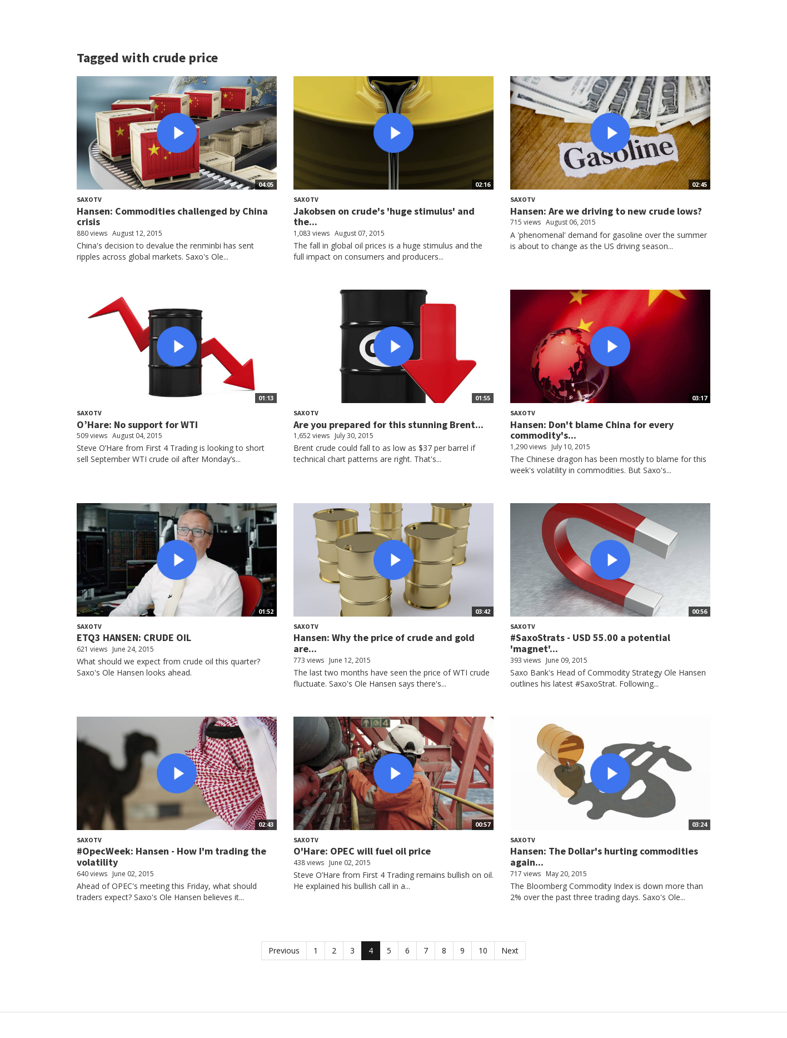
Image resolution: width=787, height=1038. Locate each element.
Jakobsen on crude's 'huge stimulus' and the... (384, 217)
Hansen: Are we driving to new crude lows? (606, 211)
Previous (284, 950)
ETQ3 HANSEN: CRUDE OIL (134, 637)
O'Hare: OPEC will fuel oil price (362, 851)
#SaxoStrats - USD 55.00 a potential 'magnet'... (590, 643)
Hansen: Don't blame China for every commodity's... (592, 430)
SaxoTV (89, 199)
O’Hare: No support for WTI (137, 424)
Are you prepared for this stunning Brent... (388, 424)
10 (483, 950)
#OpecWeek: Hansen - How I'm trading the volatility (171, 856)
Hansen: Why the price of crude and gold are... (384, 643)
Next (510, 950)
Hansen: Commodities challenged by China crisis (172, 217)
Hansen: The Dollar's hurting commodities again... (604, 856)
